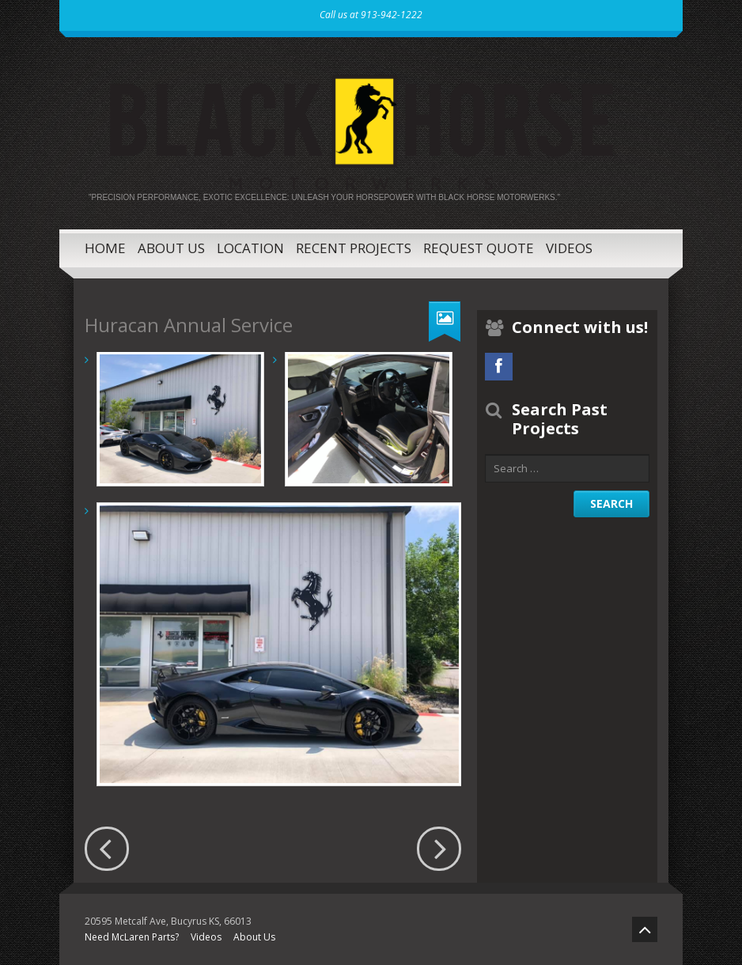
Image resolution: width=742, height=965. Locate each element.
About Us (171, 248)
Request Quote (478, 248)
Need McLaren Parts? (132, 937)
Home (105, 248)
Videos (569, 248)
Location (250, 248)
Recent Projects (353, 248)
